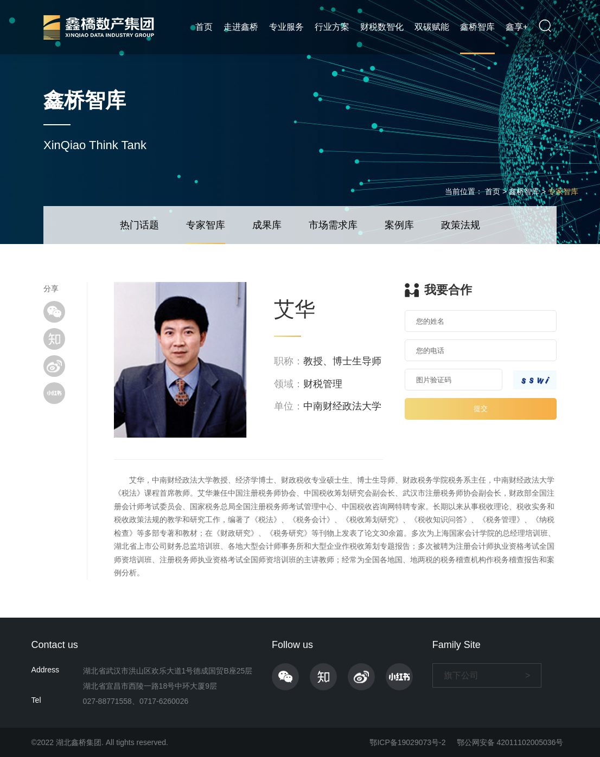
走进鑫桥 (241, 26)
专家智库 (563, 191)
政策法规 (460, 225)
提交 (481, 409)
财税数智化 (382, 26)
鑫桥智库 (477, 26)
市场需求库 (333, 225)
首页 (204, 26)
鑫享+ (517, 26)
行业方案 (332, 26)
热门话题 (139, 225)
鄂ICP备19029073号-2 (407, 742)
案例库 (399, 225)
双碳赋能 (431, 26)
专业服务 (286, 26)
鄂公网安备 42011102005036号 (510, 742)
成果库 (267, 225)
